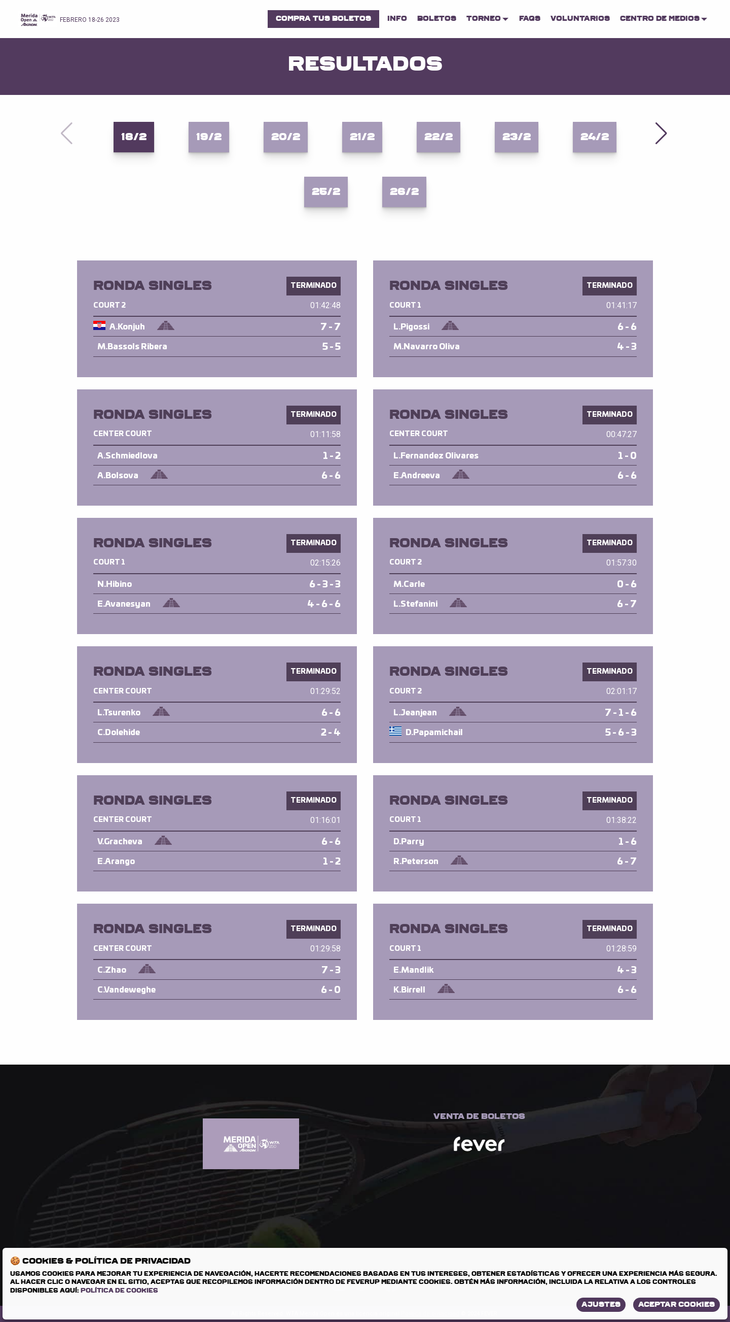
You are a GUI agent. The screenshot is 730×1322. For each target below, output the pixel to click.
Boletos (436, 18)
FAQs (529, 18)
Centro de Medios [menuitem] (660, 18)
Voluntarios (580, 18)
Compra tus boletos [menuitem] (323, 18)
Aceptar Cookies (676, 1304)
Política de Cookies (119, 1290)
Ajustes (600, 1304)
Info (397, 18)
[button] (662, 133)
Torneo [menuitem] (483, 18)
